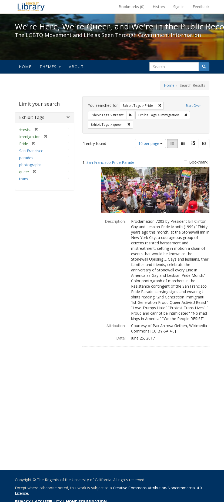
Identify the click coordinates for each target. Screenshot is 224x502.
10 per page (150, 143)
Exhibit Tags (31, 117)
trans (23, 178)
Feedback (201, 6)
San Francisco (31, 150)
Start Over (193, 105)
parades (26, 157)
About (76, 66)
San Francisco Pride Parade (110, 162)
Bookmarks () (132, 6)
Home (25, 66)
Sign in (179, 6)
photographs (30, 164)
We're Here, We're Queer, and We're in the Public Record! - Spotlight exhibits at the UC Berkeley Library (31, 7)
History (159, 6)
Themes (50, 66)
